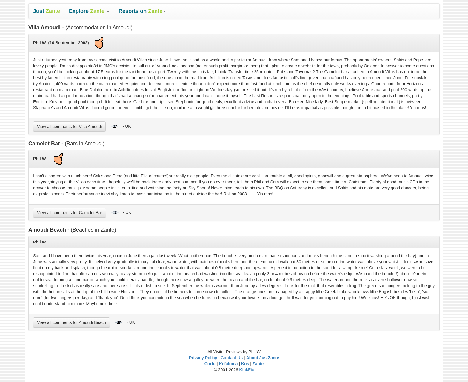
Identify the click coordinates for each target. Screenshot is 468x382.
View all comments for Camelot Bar (69, 212)
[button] (89, 11)
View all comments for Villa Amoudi (69, 126)
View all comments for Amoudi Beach (71, 322)
